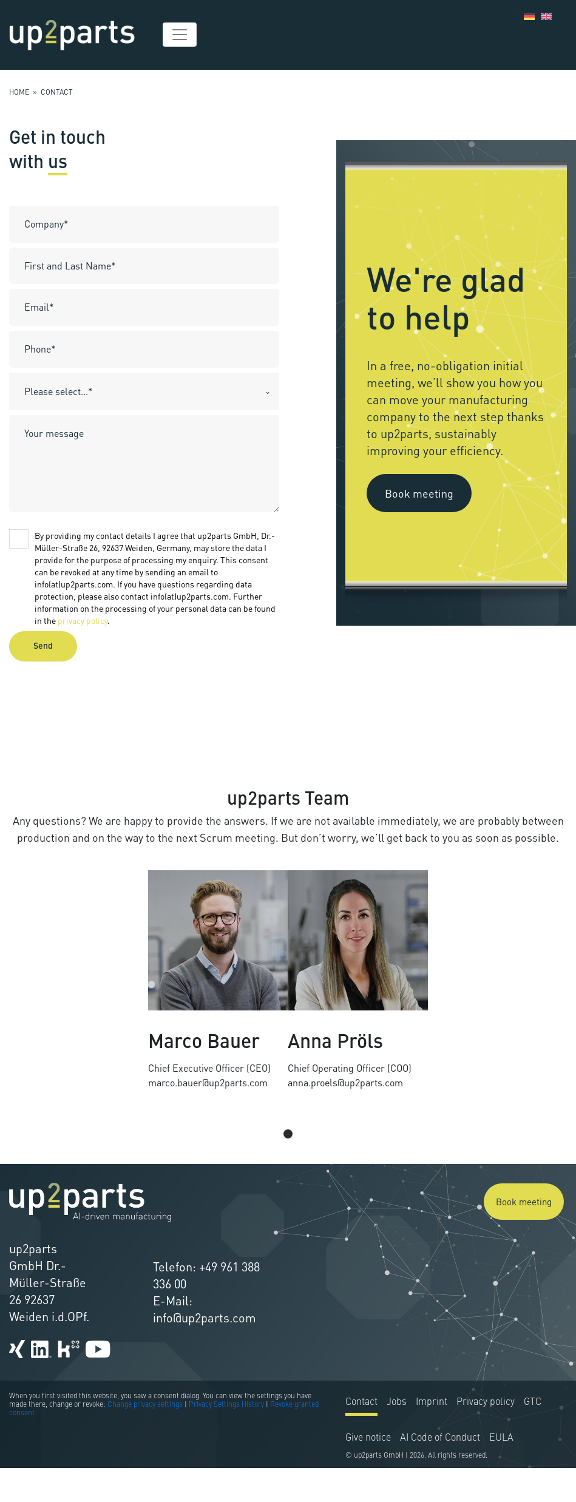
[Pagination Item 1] (288, 1150)
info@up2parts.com (204, 1334)
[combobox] (144, 391)
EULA (501, 1472)
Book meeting (419, 492)
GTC (532, 1436)
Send (43, 646)
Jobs (397, 1436)
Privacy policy (485, 1436)
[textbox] (132, 391)
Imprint (431, 1436)
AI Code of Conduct (440, 1472)
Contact (361, 1436)
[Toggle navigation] (180, 34)
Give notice (368, 1472)
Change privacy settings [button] (145, 1439)
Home (19, 92)
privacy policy (82, 620)
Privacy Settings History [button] (226, 1439)
